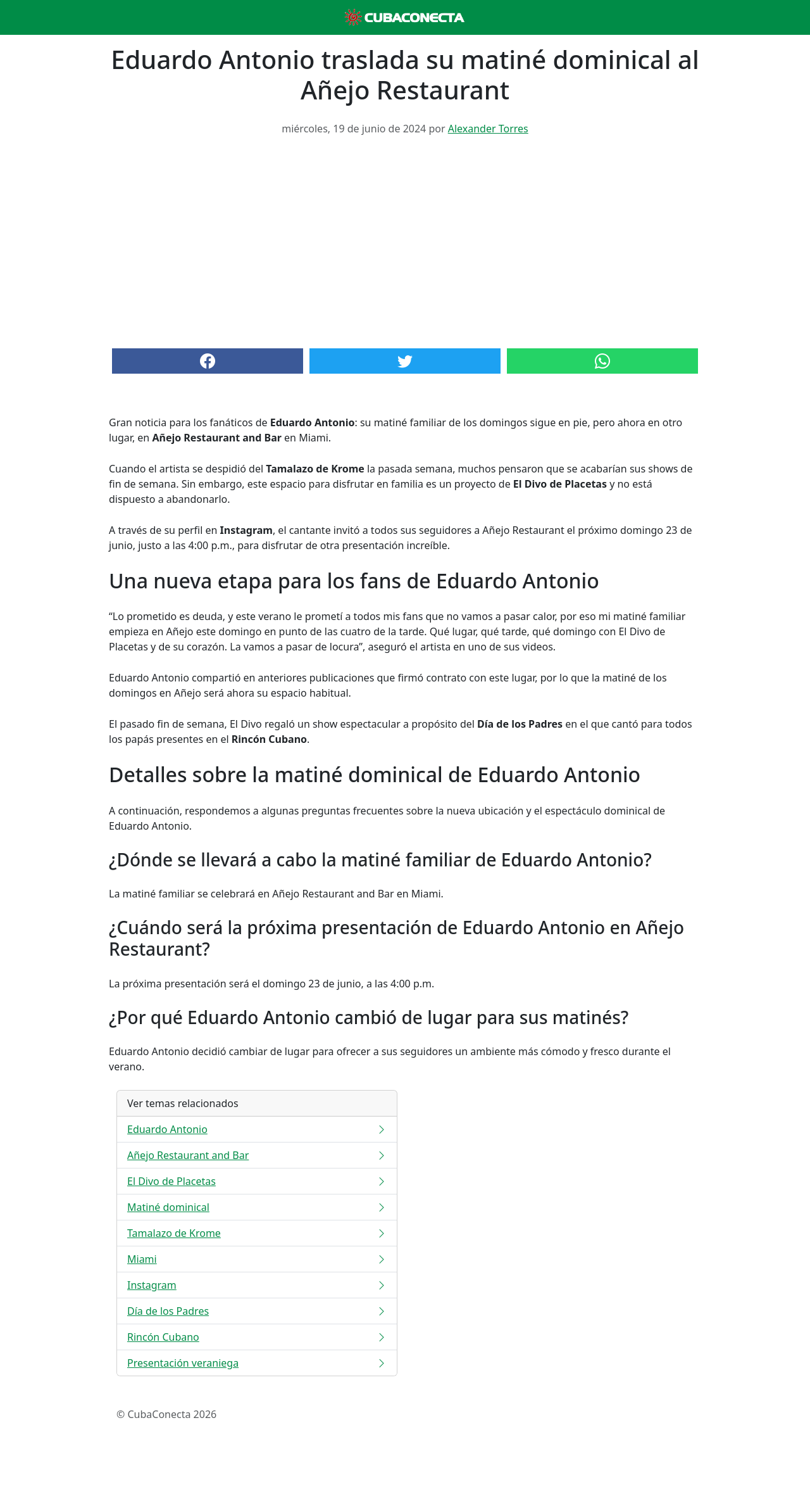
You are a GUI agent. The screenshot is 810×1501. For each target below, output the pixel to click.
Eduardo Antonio (257, 1129)
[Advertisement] (405, 240)
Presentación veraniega (257, 1363)
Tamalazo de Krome (257, 1233)
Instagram (257, 1285)
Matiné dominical (257, 1207)
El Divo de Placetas (257, 1181)
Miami (257, 1259)
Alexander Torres (488, 129)
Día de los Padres (257, 1311)
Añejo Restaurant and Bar (257, 1155)
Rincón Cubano (257, 1337)
